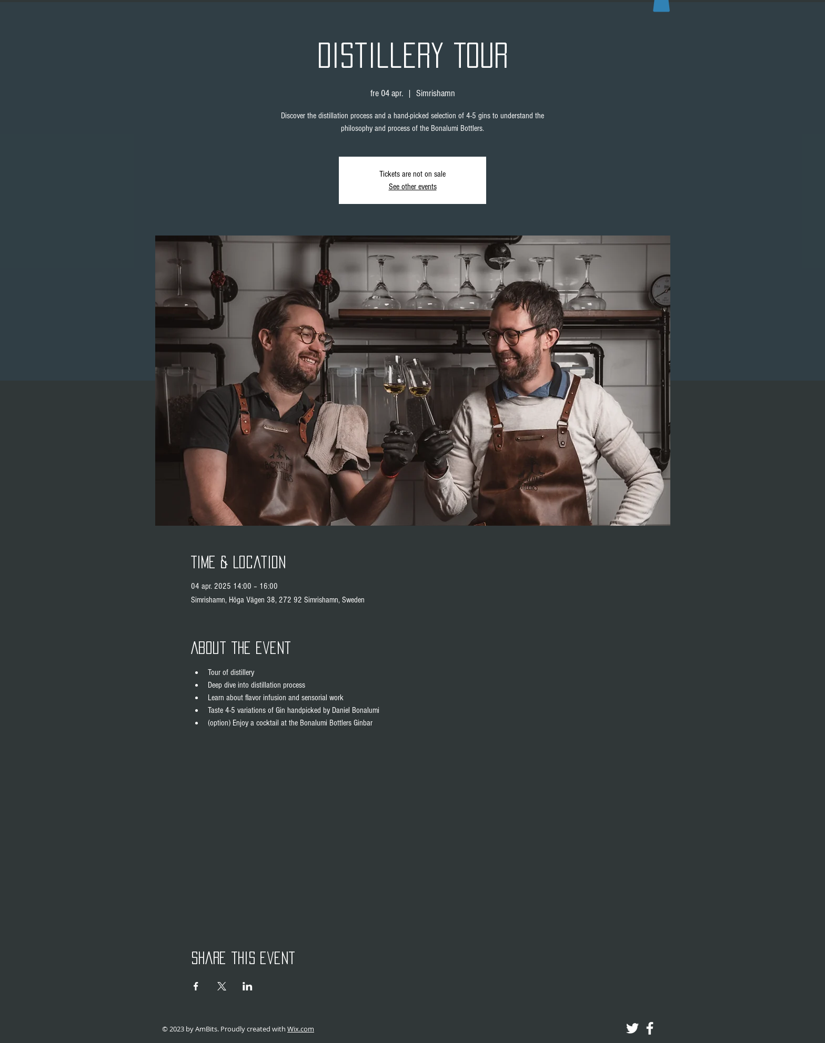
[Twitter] (632, 1028)
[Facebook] (649, 1028)
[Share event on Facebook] (196, 986)
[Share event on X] (222, 986)
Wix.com (300, 1029)
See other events (413, 186)
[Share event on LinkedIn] (248, 986)
